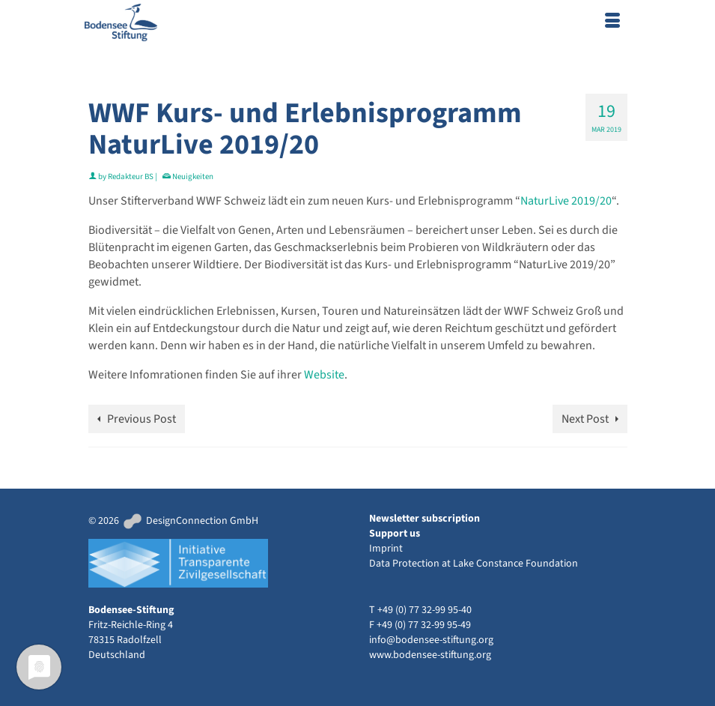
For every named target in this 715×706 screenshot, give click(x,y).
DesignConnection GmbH (189, 520)
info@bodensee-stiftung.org (431, 640)
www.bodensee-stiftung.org (430, 655)
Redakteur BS (130, 176)
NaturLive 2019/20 (566, 201)
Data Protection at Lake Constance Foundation (473, 563)
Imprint (386, 548)
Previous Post (141, 419)
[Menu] (612, 22)
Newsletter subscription (424, 518)
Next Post (585, 419)
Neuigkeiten (192, 176)
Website (324, 374)
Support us (394, 533)
